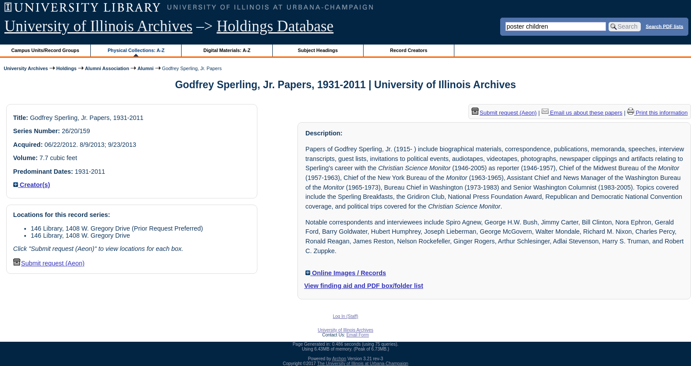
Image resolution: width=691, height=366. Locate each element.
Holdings (66, 68)
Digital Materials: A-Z (226, 50)
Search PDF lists (664, 26)
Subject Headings (318, 50)
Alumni (145, 68)
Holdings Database (275, 26)
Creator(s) (31, 184)
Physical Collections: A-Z (136, 50)
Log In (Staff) (345, 316)
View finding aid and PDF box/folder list (363, 285)
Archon (339, 358)
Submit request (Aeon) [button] (49, 263)
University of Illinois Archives (98, 26)
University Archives (26, 68)
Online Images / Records (345, 272)
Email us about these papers (582, 112)
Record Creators (408, 50)
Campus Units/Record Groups (45, 50)
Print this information (657, 112)
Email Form (357, 334)
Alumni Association (107, 68)
